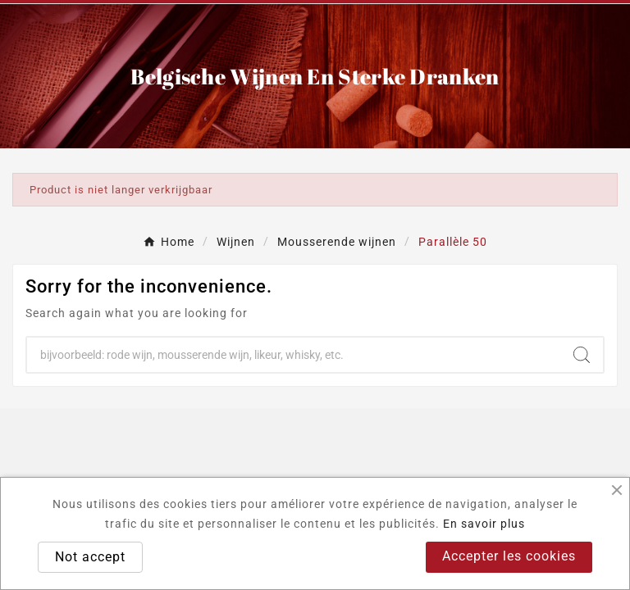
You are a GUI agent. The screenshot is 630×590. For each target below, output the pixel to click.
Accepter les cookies (509, 556)
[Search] (293, 355)
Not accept (90, 557)
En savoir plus (484, 523)
